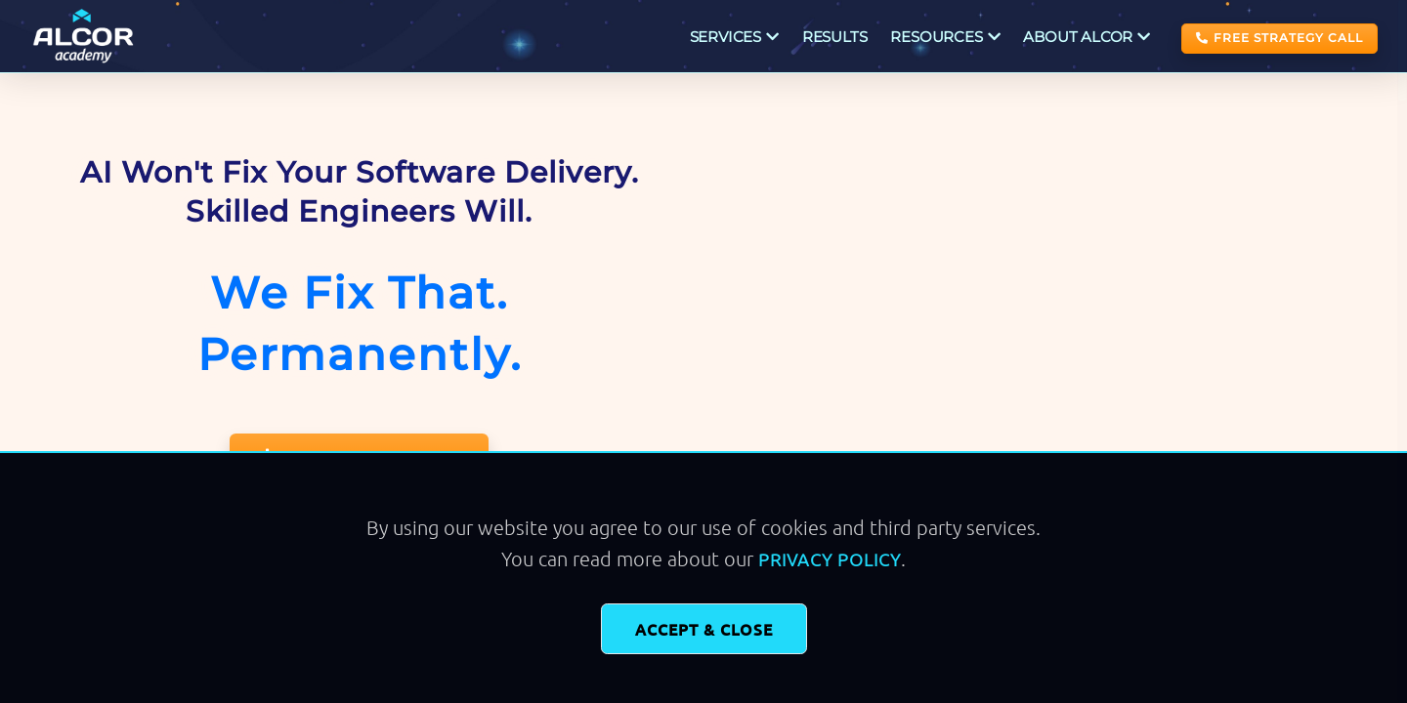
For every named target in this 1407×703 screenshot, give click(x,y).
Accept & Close (704, 629)
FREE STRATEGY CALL (1279, 37)
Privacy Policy (829, 559)
